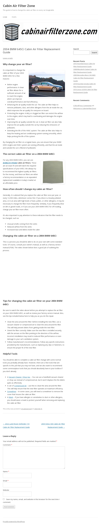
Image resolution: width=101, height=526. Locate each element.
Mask (11, 397)
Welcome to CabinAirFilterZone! (84, 108)
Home (5, 17)
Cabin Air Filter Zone (19, 6)
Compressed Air (20, 386)
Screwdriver (11, 391)
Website (6, 490)
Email (6, 481)
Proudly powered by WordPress (14, 522)
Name (6, 471)
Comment (7, 445)
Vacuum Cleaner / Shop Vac (19, 377)
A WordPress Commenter (82, 105)
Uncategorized (26, 409)
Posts (14, 17)
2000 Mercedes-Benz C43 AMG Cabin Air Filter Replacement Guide (84, 78)
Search (76, 49)
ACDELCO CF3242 (10, 163)
